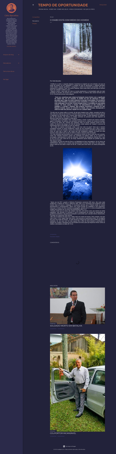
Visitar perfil (11, 46)
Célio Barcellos (11, 15)
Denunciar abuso (8, 71)
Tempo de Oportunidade (63, 5)
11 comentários (61, 328)
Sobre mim (52, 9)
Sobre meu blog (62, 9)
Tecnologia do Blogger (69, 446)
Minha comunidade (75, 9)
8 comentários (61, 436)
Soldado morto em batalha (66, 326)
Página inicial (43, 9)
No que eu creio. (88, 9)
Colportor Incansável (63, 433)
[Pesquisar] (103, 5)
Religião (34, 23)
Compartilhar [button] (36, 17)
